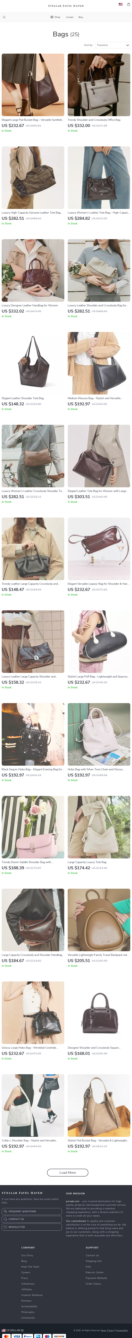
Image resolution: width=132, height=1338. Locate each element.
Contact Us (92, 1256)
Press (24, 1279)
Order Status (93, 1284)
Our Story (27, 1256)
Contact (69, 17)
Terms (103, 1331)
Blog (81, 17)
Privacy (110, 1331)
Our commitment (76, 1222)
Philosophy (27, 1313)
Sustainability (29, 1307)
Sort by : (89, 46)
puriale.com (73, 1202)
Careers (25, 1273)
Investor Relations (32, 1296)
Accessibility (122, 1331)
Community (28, 1318)
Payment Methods (96, 1279)
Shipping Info (94, 1262)
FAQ (88, 1267)
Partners (26, 1301)
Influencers (28, 1284)
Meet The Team (30, 1267)
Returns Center (95, 1273)
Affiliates (26, 1290)
